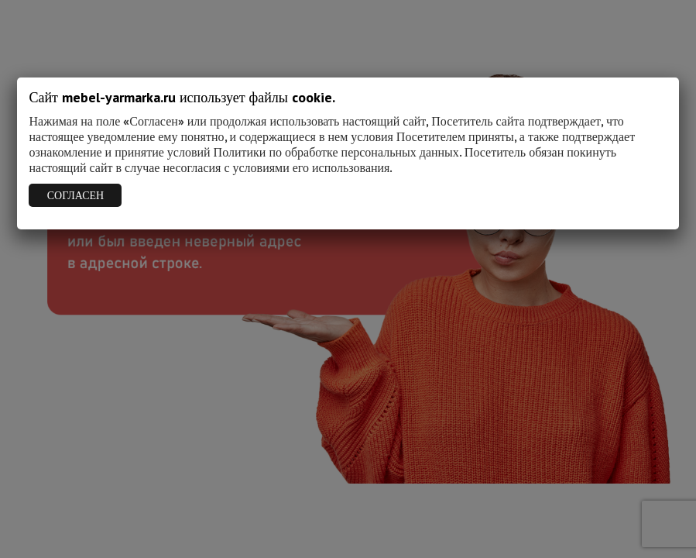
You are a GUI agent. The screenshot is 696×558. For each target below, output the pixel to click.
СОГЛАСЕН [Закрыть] (75, 195)
